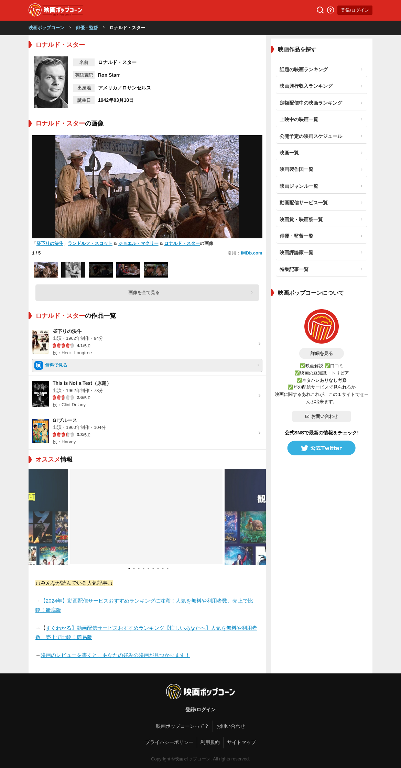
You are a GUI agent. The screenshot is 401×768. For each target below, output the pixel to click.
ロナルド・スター (182, 243)
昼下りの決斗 (49, 243)
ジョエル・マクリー (138, 243)
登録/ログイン (355, 10)
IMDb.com (251, 253)
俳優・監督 (87, 27)
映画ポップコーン (46, 27)
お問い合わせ (321, 416)
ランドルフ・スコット (90, 243)
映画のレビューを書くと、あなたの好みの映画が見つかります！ (115, 655)
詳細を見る (322, 353)
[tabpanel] (147, 517)
